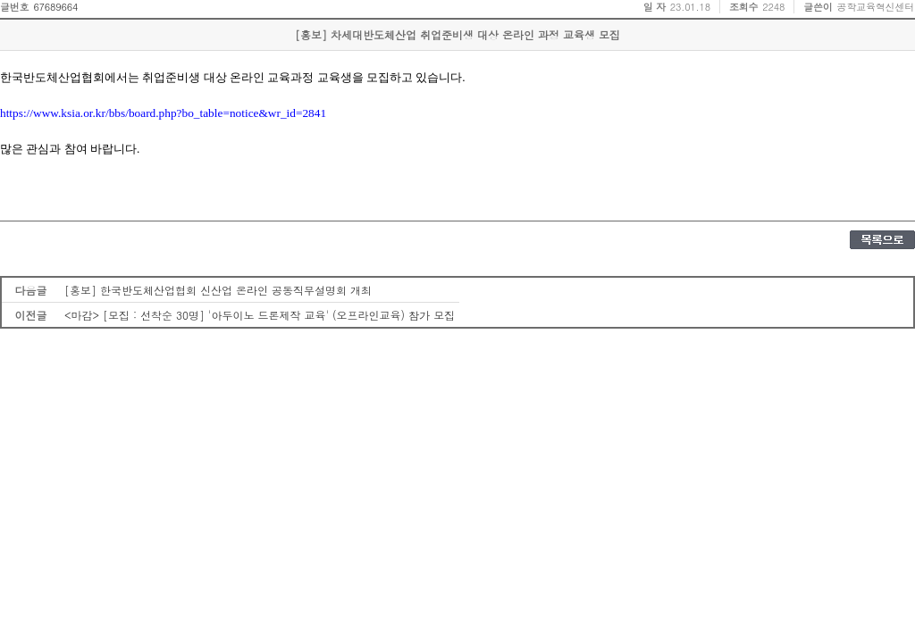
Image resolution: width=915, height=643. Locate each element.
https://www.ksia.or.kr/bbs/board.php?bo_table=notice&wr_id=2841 (163, 113)
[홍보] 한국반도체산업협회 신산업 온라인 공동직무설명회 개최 (218, 289)
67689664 (55, 6)
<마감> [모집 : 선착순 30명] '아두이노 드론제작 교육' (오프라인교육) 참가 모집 (259, 314)
